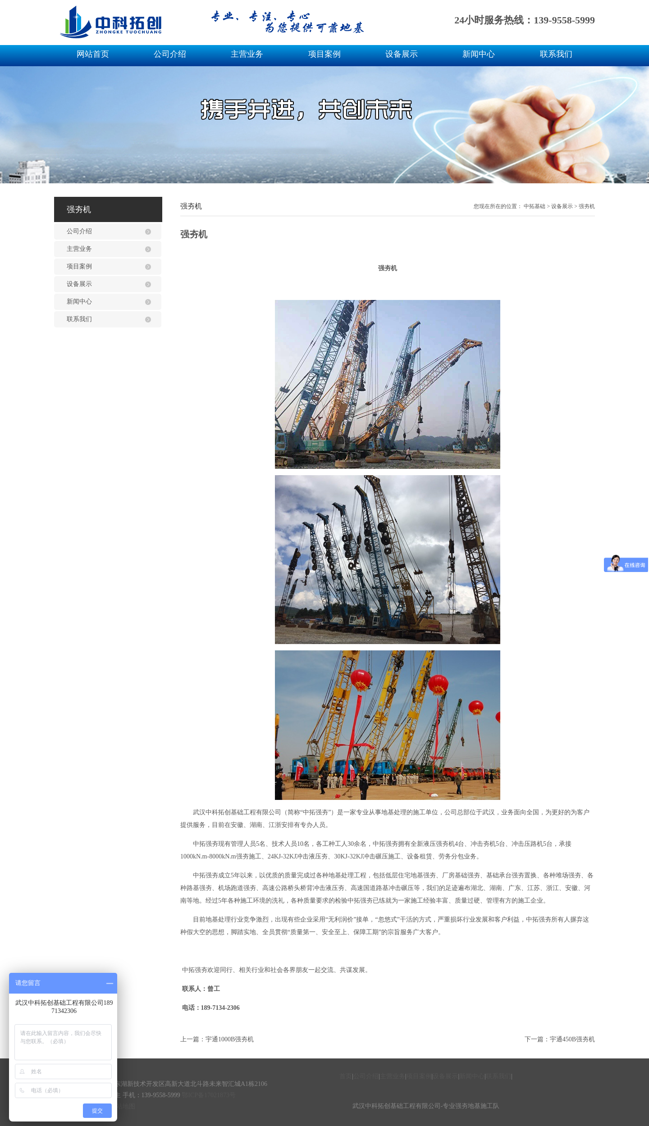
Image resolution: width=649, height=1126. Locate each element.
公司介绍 (170, 54)
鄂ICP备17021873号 (209, 1095)
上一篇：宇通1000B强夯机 (217, 1039)
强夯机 (587, 206)
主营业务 (247, 54)
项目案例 (324, 54)
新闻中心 (478, 54)
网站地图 (122, 1106)
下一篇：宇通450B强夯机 (560, 1039)
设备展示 (401, 54)
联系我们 (556, 54)
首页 (345, 1076)
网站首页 (93, 54)
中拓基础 (534, 206)
